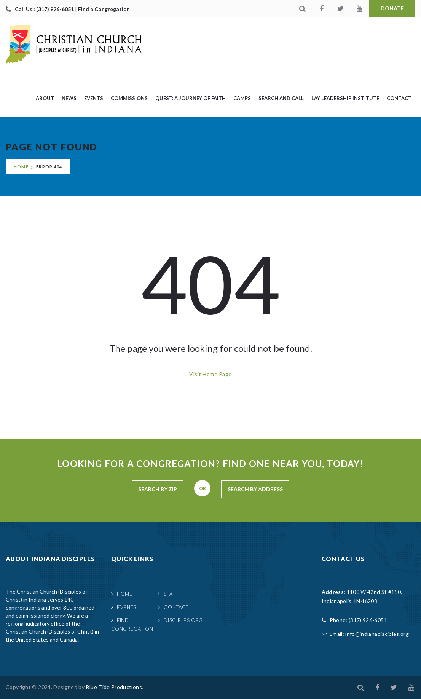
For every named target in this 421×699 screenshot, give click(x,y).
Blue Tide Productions (114, 687)
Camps (242, 98)
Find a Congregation (104, 9)
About (45, 98)
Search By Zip (157, 489)
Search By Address (255, 489)
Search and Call (281, 98)
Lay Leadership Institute (345, 98)
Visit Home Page (210, 374)
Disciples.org (183, 620)
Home (21, 166)
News (69, 98)
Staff (171, 594)
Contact (399, 98)
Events (93, 98)
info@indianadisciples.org (377, 633)
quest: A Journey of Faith (190, 98)
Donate (392, 8)
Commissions (129, 98)
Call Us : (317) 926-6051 (45, 9)
